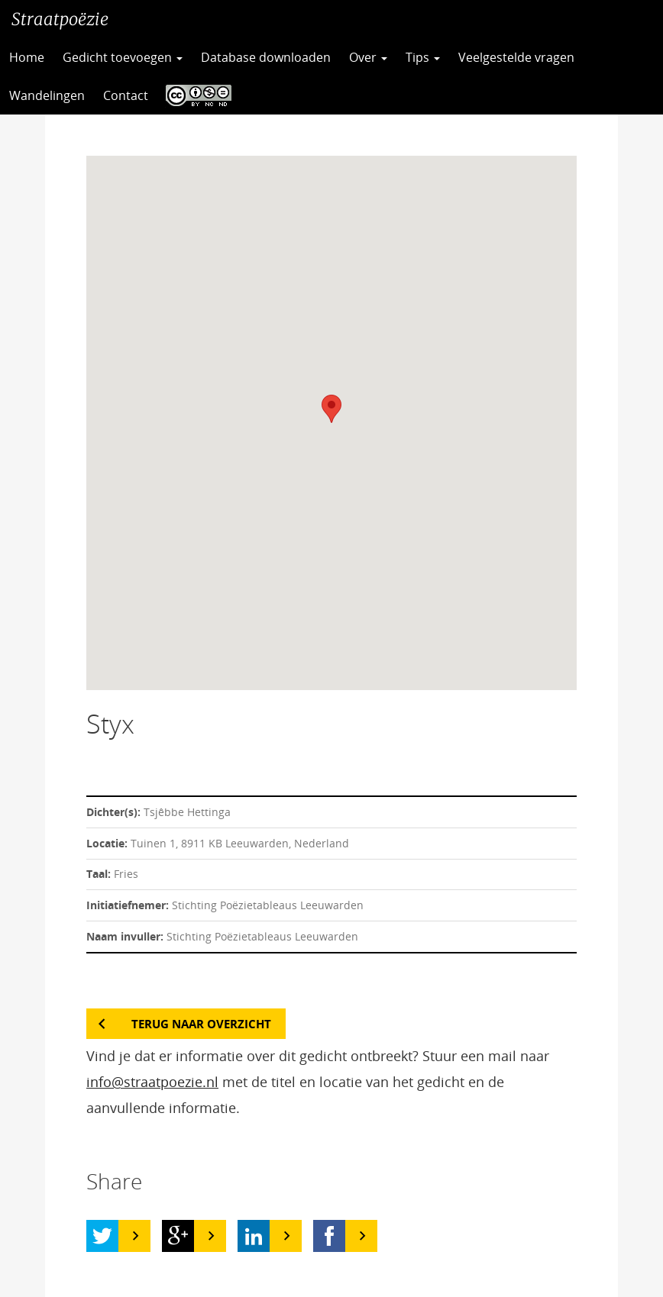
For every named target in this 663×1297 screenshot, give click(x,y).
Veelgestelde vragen (516, 57)
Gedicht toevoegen (123, 57)
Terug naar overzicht (201, 1023)
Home (26, 57)
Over (368, 57)
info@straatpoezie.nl (152, 1082)
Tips (423, 57)
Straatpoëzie (59, 19)
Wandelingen (47, 95)
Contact (125, 95)
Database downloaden (266, 57)
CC (194, 95)
